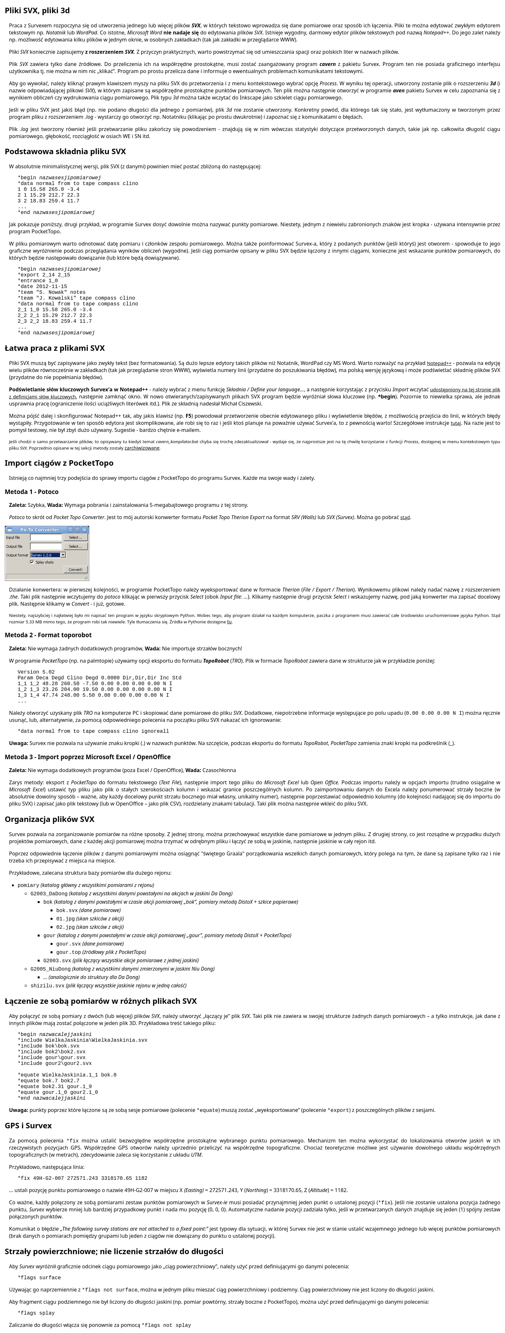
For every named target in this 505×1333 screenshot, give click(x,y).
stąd (405, 517)
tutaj (456, 423)
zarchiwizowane (142, 447)
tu (229, 621)
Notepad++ (439, 363)
